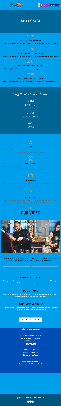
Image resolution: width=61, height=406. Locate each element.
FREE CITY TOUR (30, 147)
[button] (55, 5)
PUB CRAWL (30, 290)
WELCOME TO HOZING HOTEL (30, 40)
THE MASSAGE (31, 180)
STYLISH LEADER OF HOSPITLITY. (30, 53)
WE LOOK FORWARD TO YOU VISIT (30, 78)
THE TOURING (30, 163)
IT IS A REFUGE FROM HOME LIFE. (30, 66)
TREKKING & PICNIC (31, 304)
